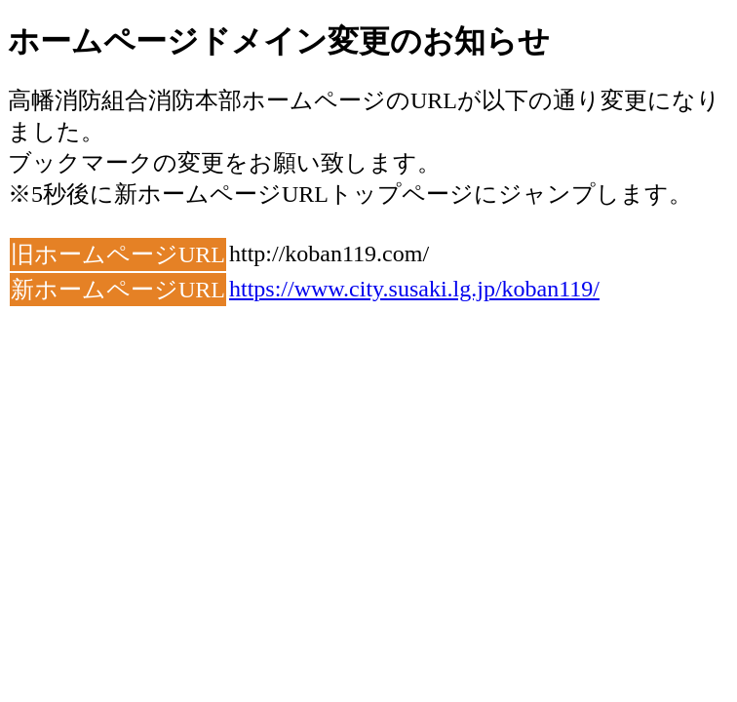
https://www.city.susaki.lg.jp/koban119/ (414, 288)
